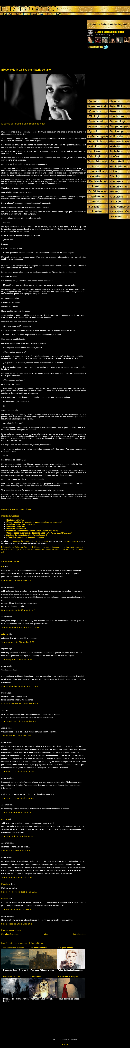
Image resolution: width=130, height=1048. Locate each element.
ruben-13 (5, 819)
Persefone (5, 884)
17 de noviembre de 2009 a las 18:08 (20, 704)
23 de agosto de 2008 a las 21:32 (18, 610)
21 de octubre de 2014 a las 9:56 (17, 909)
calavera (4, 634)
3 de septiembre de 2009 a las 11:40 (19, 686)
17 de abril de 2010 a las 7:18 (16, 813)
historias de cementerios (33, 549)
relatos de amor (52, 549)
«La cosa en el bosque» (68, 976)
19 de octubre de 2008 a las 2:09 (17, 642)
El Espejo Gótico (70, 541)
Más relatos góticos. (9, 509)
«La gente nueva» (65, 948)
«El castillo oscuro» (38, 948)
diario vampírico (15, 549)
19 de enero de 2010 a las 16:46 (17, 798)
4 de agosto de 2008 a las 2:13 (16, 580)
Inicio (46, 934)
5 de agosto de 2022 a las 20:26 (17, 924)
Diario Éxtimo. (26, 509)
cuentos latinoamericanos (53, 547)
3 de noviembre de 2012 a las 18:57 (19, 892)
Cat (2, 566)
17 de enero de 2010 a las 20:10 (17, 771)
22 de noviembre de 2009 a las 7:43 (19, 721)
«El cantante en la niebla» (13, 948)
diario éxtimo (71, 547)
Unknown (5, 898)
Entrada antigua (79, 934)
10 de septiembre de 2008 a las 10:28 (20, 627)
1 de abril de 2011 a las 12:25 (16, 851)
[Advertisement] (24, 42)
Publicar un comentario (11, 930)
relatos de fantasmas (68, 549)
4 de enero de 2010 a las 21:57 (16, 736)
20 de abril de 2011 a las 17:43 (16, 877)
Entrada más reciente (10, 934)
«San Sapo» (35, 976)
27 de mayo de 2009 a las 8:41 (16, 659)
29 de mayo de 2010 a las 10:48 (17, 836)
